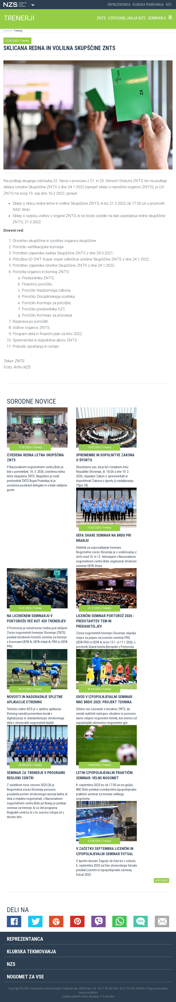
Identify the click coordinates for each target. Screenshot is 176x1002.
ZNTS (101, 18)
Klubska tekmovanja (148, 4)
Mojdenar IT (95, 996)
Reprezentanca (119, 4)
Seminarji (157, 18)
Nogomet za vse (25, 977)
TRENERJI (19, 18)
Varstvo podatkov (88, 992)
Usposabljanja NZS (127, 18)
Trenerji (17, 30)
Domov (7, 30)
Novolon (109, 996)
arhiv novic (161, 880)
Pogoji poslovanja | (157, 988)
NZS (168, 4)
